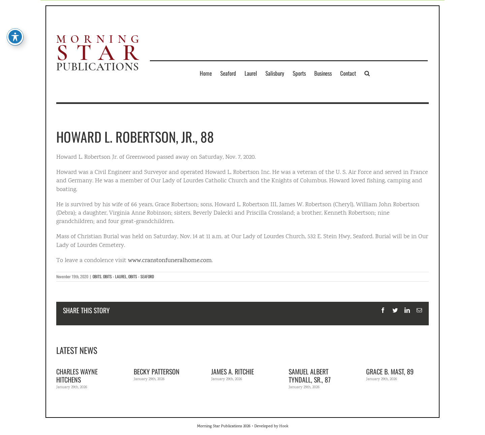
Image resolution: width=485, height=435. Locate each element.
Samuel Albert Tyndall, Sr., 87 (310, 375)
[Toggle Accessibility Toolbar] (15, 25)
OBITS (97, 276)
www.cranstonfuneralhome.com (170, 260)
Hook (283, 426)
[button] (367, 73)
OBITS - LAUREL (115, 276)
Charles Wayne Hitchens (77, 375)
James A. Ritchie (232, 371)
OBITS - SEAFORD (141, 276)
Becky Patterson (157, 371)
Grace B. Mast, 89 (390, 371)
